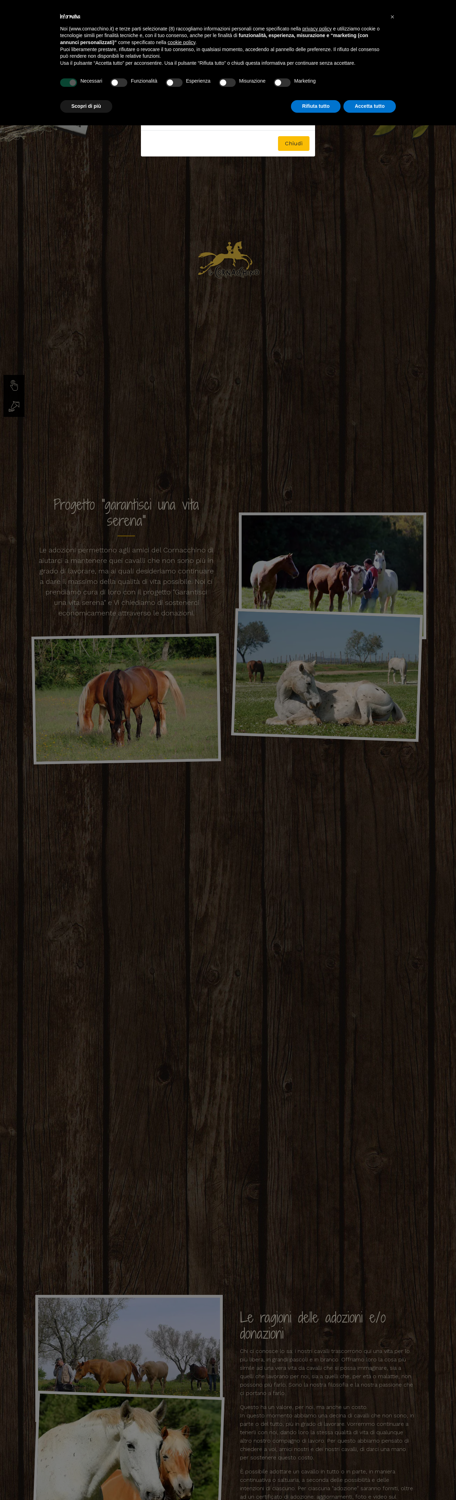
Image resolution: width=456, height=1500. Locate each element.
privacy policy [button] (317, 29)
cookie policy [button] (181, 42)
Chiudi (293, 143)
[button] (392, 16)
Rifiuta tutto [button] (316, 106)
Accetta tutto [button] (370, 106)
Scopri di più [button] (86, 106)
